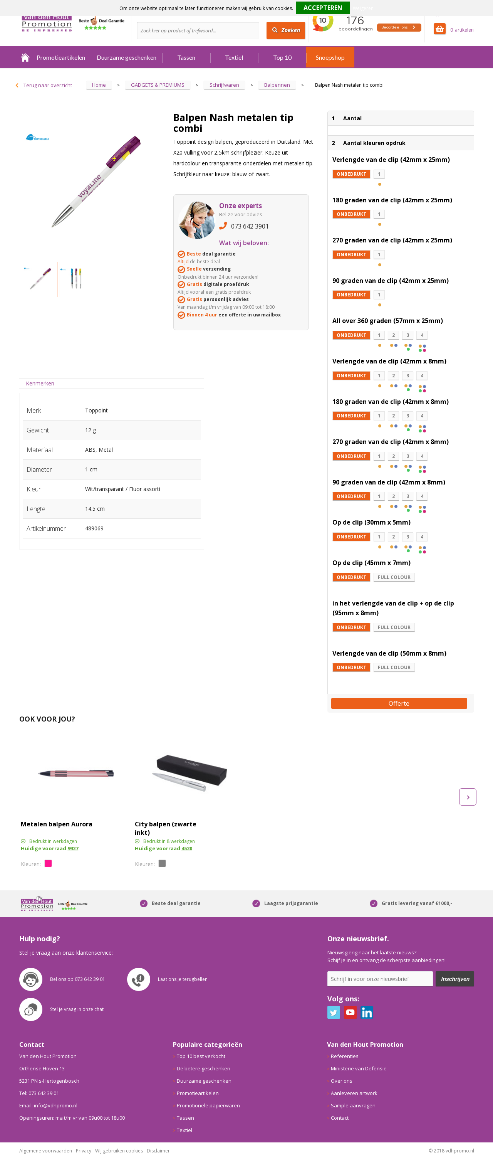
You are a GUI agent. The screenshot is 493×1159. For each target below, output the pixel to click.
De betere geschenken (203, 1068)
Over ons (341, 1080)
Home (25, 57)
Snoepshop (330, 57)
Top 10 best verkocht (201, 1056)
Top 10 (282, 57)
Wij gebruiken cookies (119, 1150)
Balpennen (277, 84)
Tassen (186, 57)
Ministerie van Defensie (359, 1068)
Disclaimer (158, 1150)
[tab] (40, 383)
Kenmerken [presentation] (40, 383)
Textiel (234, 57)
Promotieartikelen (61, 57)
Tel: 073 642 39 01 (39, 1093)
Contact (340, 1117)
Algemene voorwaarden (45, 1150)
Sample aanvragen (353, 1105)
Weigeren (363, 8)
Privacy (83, 1150)
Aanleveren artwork (354, 1093)
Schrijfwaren (224, 84)
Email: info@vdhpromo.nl (48, 1105)
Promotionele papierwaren (208, 1105)
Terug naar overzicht (47, 85)
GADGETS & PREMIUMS (157, 84)
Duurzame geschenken (126, 57)
